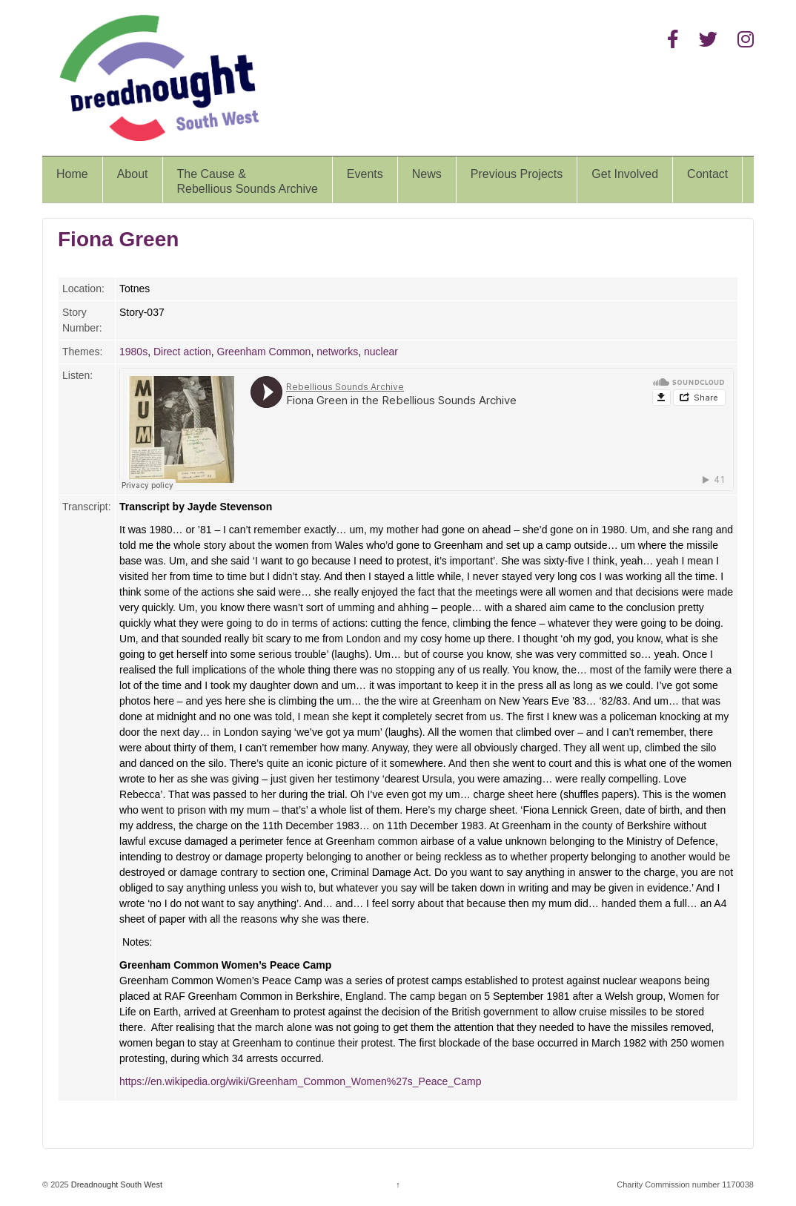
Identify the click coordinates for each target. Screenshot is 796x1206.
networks (337, 351)
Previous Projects (517, 174)
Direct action (182, 351)
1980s (133, 351)
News (427, 174)
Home (72, 174)
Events (365, 174)
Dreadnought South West (115, 1184)
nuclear (381, 351)
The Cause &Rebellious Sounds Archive (247, 181)
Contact (707, 174)
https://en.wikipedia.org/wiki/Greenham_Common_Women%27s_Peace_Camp (300, 1081)
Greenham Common (264, 351)
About (132, 174)
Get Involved (624, 174)
